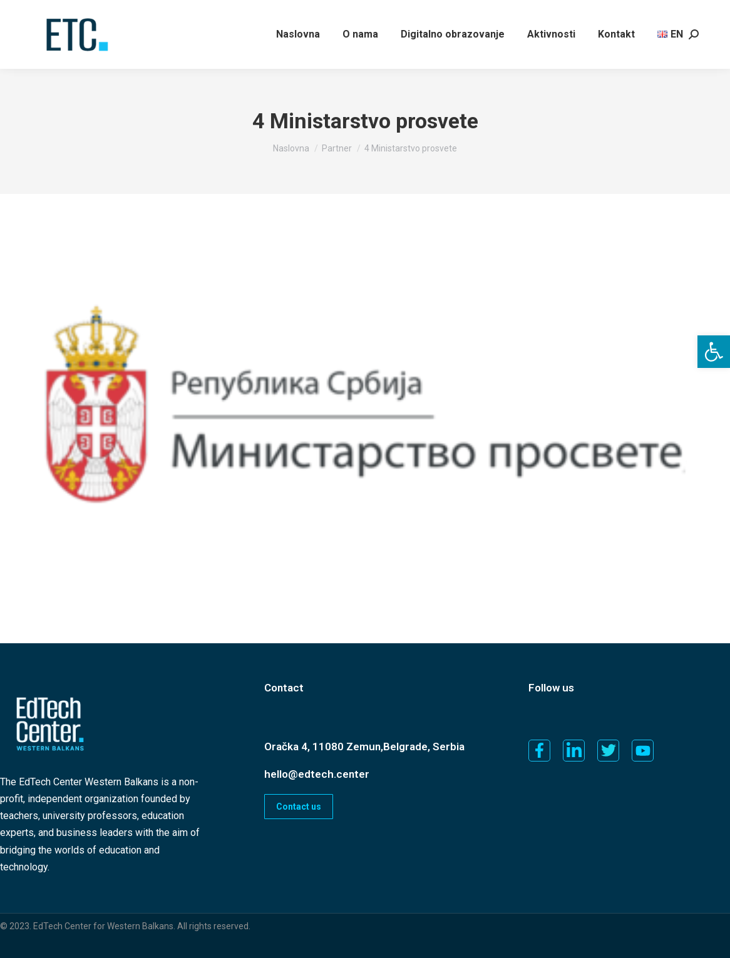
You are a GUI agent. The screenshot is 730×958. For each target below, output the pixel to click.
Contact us (298, 807)
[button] (713, 351)
